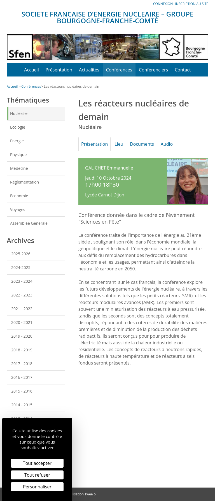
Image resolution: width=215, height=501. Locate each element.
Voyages (17, 209)
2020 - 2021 (21, 322)
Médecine (19, 168)
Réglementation (24, 182)
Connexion (163, 3)
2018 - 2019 (21, 349)
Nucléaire (18, 113)
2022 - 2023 (21, 295)
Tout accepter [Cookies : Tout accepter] (37, 463)
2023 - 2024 (21, 281)
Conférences (119, 70)
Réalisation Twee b (81, 494)
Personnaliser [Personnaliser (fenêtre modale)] (37, 487)
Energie (17, 140)
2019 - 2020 (21, 336)
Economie (19, 195)
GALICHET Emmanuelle (109, 168)
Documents (146, 144)
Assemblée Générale (29, 223)
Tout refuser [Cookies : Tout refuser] (37, 475)
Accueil (31, 70)
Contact (183, 70)
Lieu (121, 144)
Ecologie (17, 127)
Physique (18, 154)
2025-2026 (21, 253)
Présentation (59, 70)
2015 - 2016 (21, 391)
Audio (173, 144)
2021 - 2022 (21, 308)
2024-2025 (21, 267)
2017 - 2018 (21, 363)
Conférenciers (153, 70)
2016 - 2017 (21, 377)
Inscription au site (191, 3)
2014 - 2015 (21, 404)
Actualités (89, 70)
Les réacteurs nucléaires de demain (71, 86)
